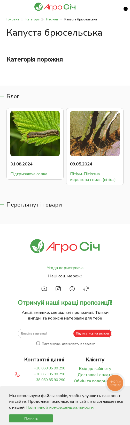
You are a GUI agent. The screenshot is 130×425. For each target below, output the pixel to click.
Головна (12, 19)
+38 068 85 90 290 (49, 368)
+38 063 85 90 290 (49, 374)
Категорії (33, 19)
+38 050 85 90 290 (49, 379)
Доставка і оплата (95, 375)
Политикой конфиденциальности (60, 407)
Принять (31, 418)
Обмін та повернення (95, 381)
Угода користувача (65, 268)
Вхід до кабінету (95, 368)
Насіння (52, 19)
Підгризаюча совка (28, 174)
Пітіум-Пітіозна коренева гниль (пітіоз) (93, 177)
